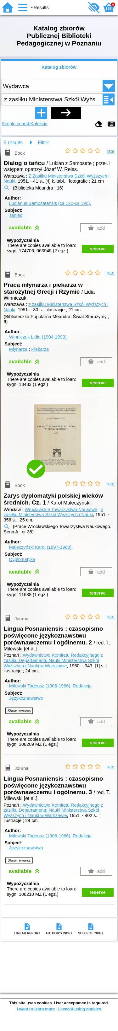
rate (111, 151)
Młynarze (18, 349)
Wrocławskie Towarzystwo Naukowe (61, 509)
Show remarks (19, 711)
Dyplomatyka (22, 559)
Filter (43, 142)
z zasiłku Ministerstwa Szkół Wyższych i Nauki (54, 512)
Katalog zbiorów (59, 67)
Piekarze (40, 349)
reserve (98, 248)
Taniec (15, 215)
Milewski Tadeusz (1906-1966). (50, 685)
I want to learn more (36, 1009)
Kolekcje (39, 123)
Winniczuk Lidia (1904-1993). (38, 336)
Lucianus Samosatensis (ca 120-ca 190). (50, 203)
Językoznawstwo (26, 698)
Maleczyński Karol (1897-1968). (41, 547)
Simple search (16, 123)
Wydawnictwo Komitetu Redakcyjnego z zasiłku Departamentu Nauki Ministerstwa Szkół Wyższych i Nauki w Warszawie (53, 660)
